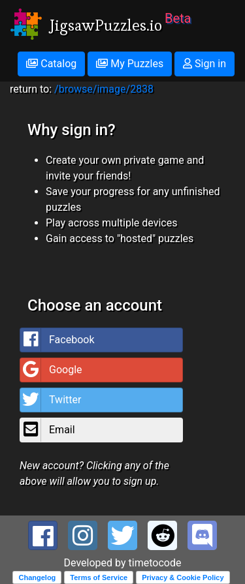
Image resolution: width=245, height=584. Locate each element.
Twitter (50, 400)
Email (47, 430)
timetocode (155, 563)
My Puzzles (129, 63)
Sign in (204, 63)
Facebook (57, 340)
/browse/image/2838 (104, 89)
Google (51, 370)
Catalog (51, 63)
